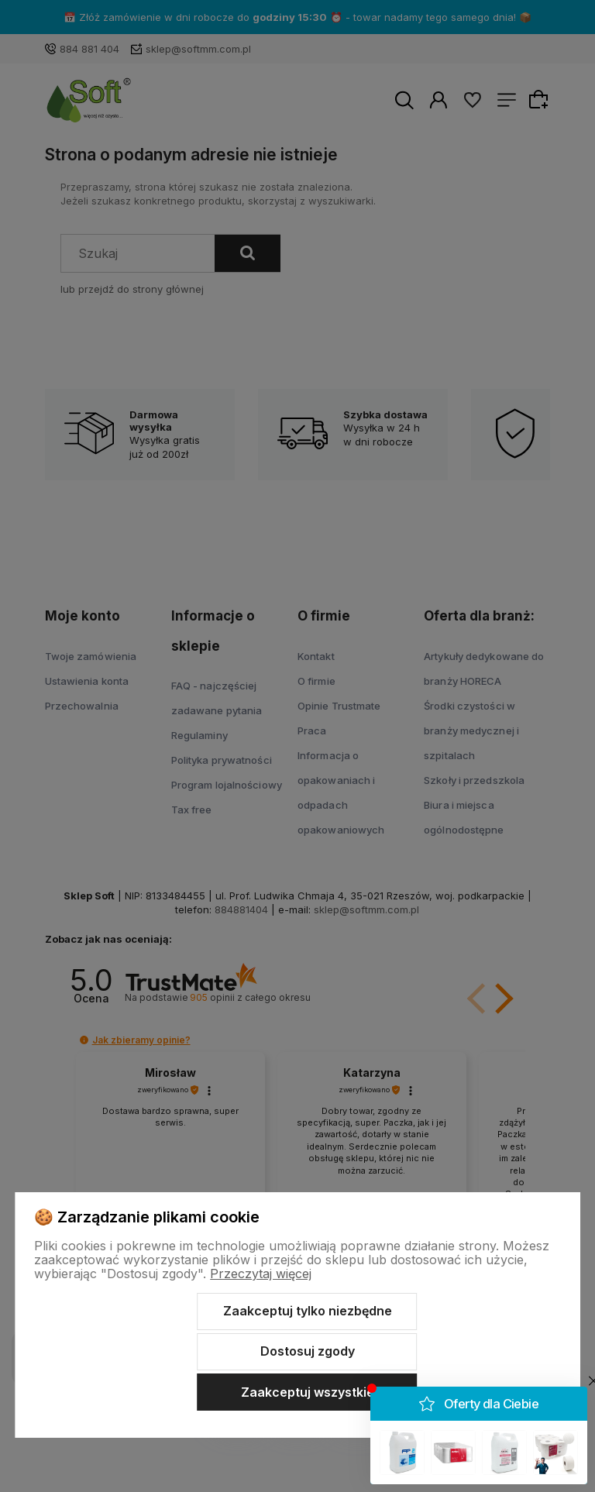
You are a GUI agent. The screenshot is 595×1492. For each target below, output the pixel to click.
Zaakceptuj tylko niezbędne (307, 1310)
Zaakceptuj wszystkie (307, 1392)
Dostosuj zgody (307, 1351)
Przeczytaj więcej (260, 1273)
